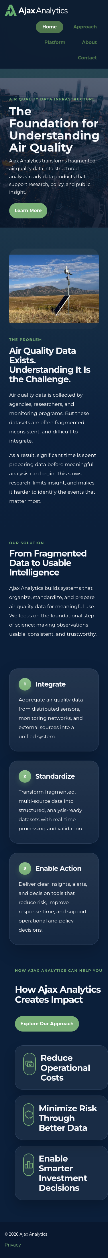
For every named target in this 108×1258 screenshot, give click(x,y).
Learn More (28, 210)
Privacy (13, 1245)
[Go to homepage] (36, 10)
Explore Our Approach (47, 1023)
